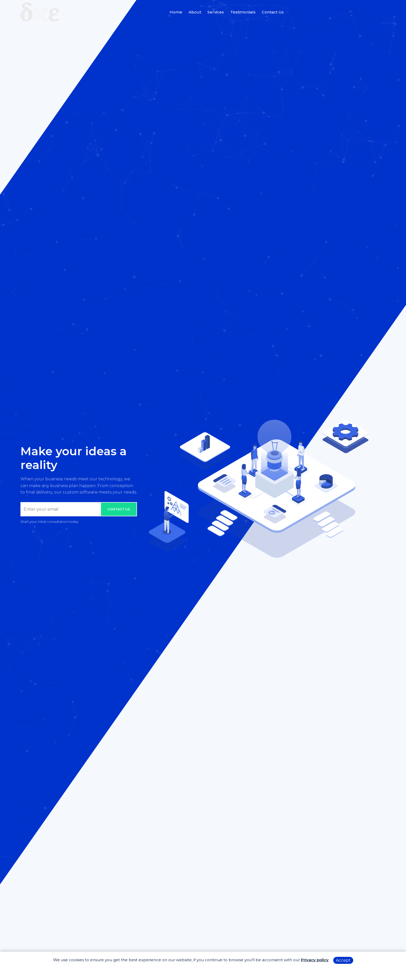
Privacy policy (315, 959)
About (195, 12)
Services (215, 12)
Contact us (118, 509)
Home (176, 12)
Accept (343, 960)
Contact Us (273, 12)
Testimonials (243, 12)
